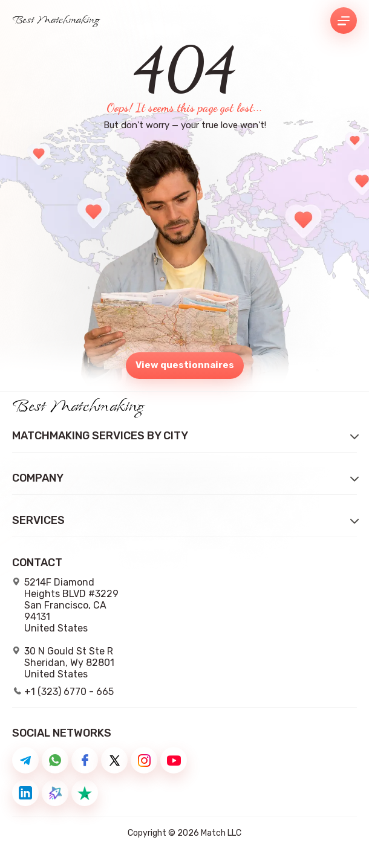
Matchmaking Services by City (100, 436)
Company (38, 478)
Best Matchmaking (56, 20)
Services (38, 520)
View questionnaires (185, 365)
